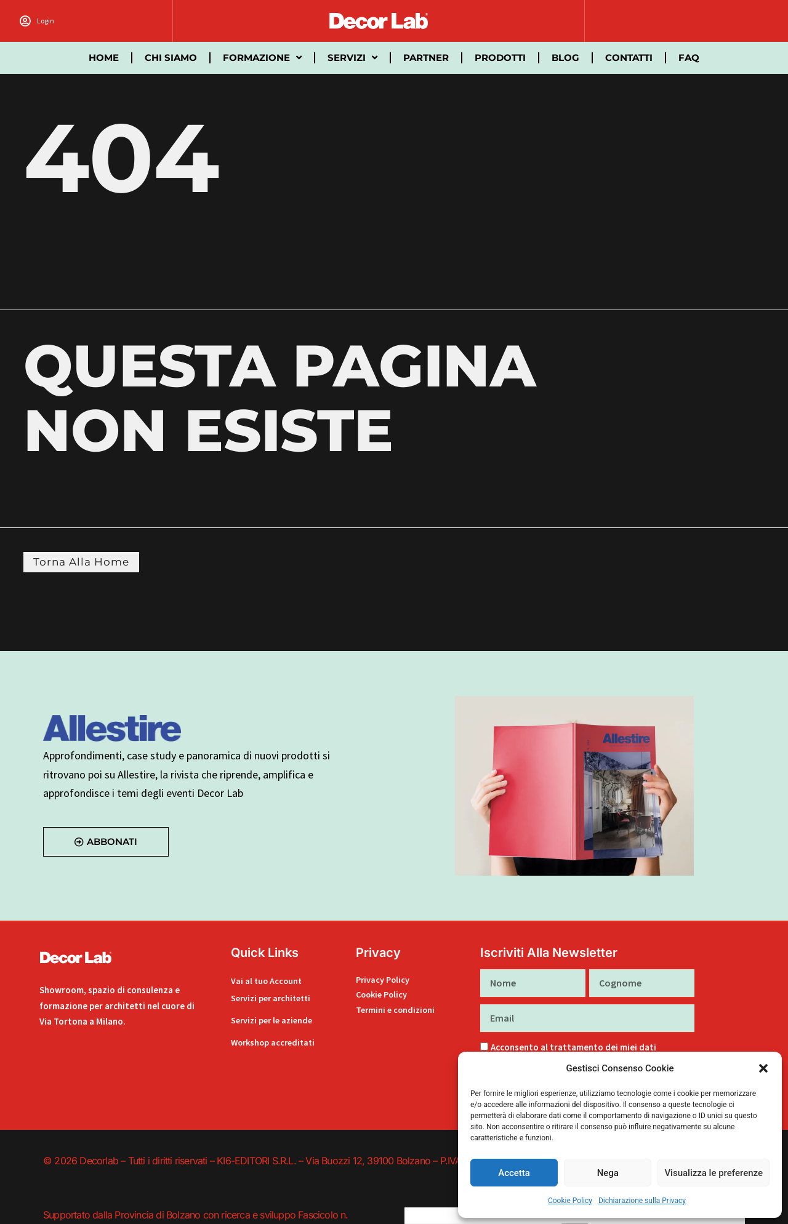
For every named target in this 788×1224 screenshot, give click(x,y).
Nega (608, 1172)
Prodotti (500, 57)
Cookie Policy (570, 1200)
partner (426, 57)
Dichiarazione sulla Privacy (642, 1200)
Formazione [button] (262, 57)
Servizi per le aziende (274, 1020)
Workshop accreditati (275, 1042)
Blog (565, 57)
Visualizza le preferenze (713, 1172)
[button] (763, 1068)
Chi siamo (171, 57)
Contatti (629, 57)
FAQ (688, 57)
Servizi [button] (352, 57)
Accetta (514, 1172)
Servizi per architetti (273, 998)
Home (104, 57)
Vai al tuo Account (267, 982)
